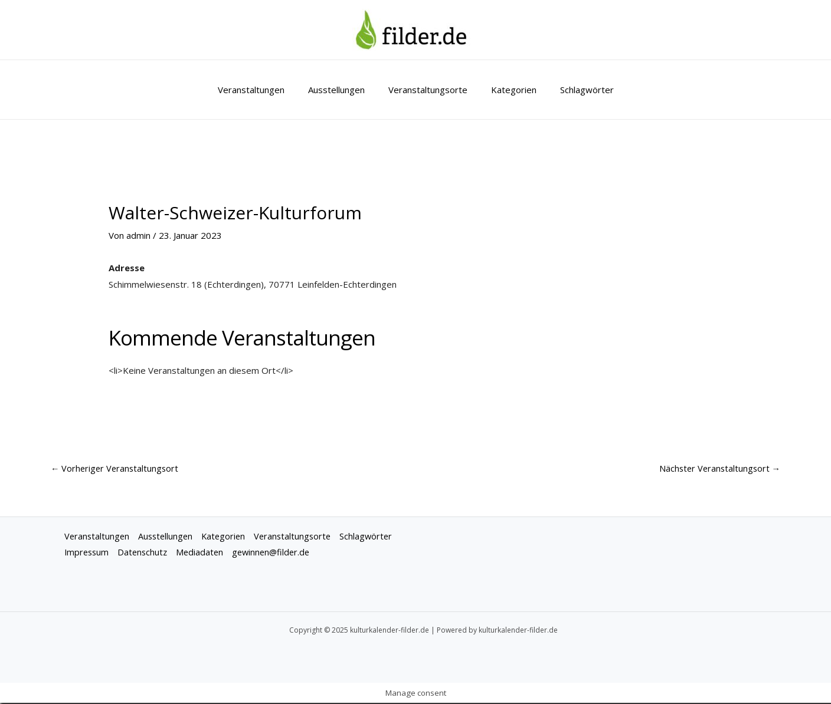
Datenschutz (145, 554)
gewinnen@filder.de (277, 554)
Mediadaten (204, 554)
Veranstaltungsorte (427, 90)
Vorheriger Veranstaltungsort (116, 469)
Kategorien (508, 90)
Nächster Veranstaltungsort (718, 469)
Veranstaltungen (263, 90)
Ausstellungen (342, 90)
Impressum (87, 554)
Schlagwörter (575, 90)
